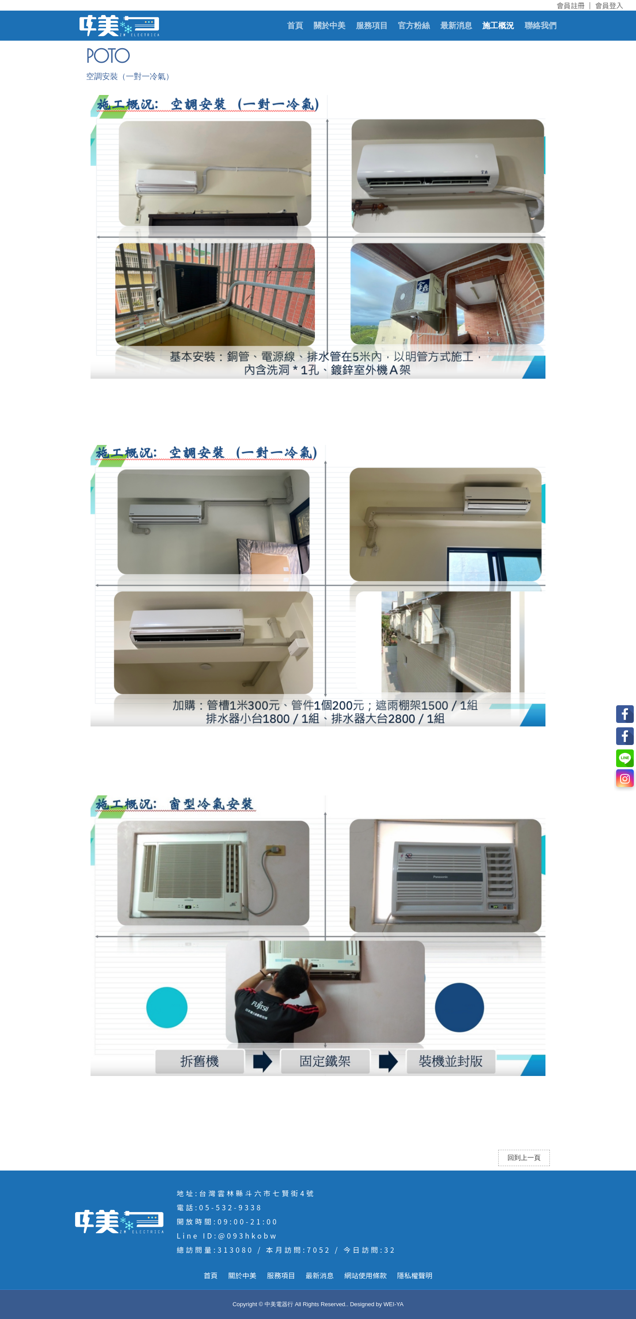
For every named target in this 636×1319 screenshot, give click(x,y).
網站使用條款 (365, 1275)
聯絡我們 (540, 25)
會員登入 (609, 5)
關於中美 (329, 25)
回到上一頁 (524, 1157)
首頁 (295, 25)
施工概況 (498, 25)
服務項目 (372, 25)
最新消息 (456, 25)
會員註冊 (570, 5)
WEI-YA (393, 1304)
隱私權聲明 (414, 1275)
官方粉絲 (414, 25)
